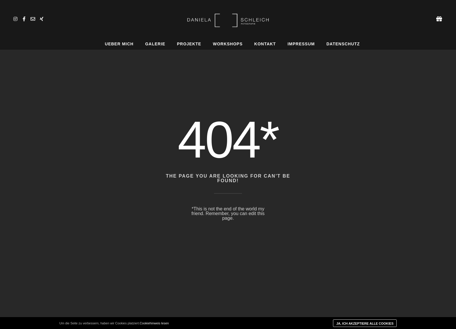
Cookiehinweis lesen (154, 323)
